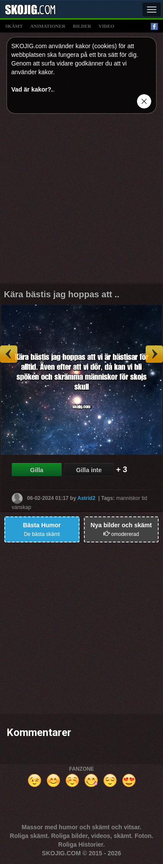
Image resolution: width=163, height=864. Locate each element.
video (106, 26)
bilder (82, 26)
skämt (14, 26)
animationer (47, 26)
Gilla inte (89, 469)
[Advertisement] (81, 201)
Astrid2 (86, 498)
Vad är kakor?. (32, 89)
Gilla (36, 469)
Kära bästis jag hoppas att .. (62, 294)
